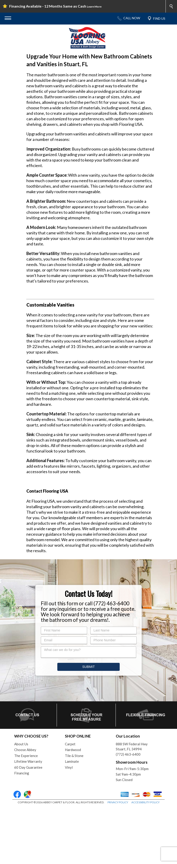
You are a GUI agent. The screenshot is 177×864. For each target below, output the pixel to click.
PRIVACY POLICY (118, 859)
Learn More (94, 6)
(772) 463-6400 (128, 811)
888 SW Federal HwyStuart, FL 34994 (132, 803)
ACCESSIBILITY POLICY (145, 859)
